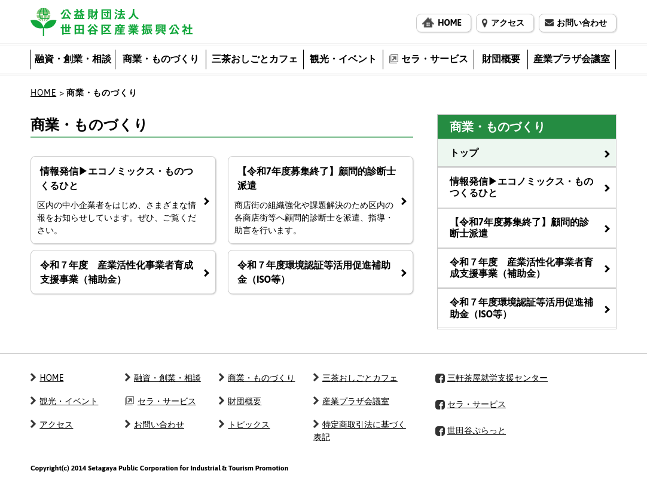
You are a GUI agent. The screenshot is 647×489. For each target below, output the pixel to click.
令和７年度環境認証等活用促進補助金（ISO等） (521, 308)
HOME (43, 92)
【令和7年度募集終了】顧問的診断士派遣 (519, 227)
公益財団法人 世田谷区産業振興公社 (111, 22)
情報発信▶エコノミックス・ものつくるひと (521, 187)
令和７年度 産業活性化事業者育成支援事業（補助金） (521, 267)
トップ (464, 152)
